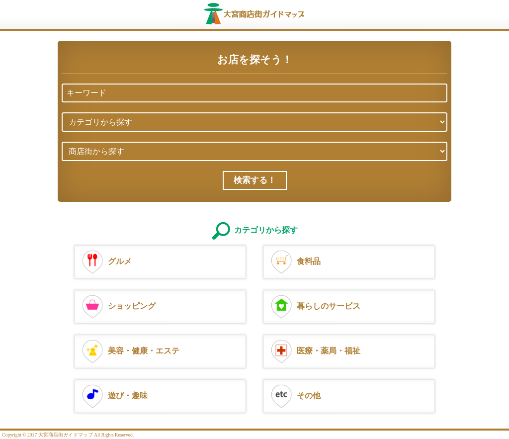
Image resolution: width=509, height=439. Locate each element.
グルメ (106, 261)
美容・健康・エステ (129, 350)
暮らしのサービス (314, 305)
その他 (295, 395)
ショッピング (118, 305)
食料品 (295, 261)
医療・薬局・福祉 (314, 350)
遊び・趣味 (114, 395)
